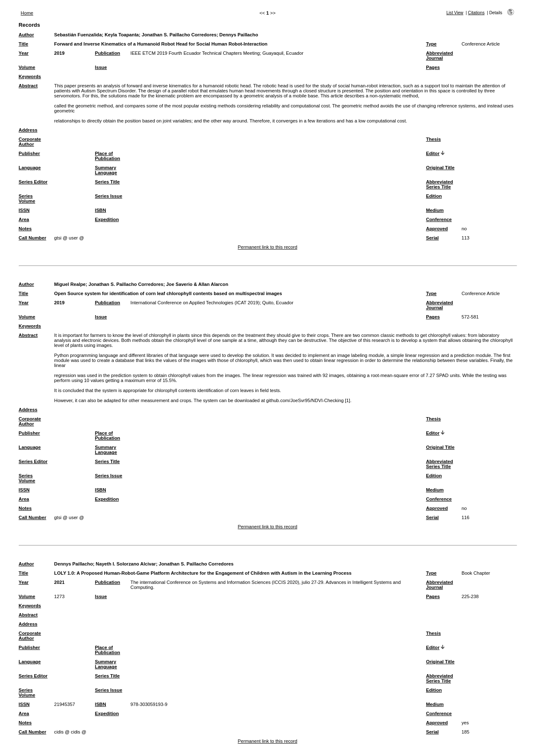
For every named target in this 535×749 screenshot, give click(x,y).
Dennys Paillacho (238, 34)
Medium (434, 210)
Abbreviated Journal (439, 56)
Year (24, 53)
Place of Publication (107, 156)
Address (28, 129)
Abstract (28, 85)
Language (30, 167)
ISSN (24, 210)
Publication (107, 53)
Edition (434, 196)
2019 (59, 53)
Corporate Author (30, 142)
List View (455, 12)
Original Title (440, 167)
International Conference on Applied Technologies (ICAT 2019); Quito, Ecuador (211, 302)
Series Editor (33, 181)
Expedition (107, 219)
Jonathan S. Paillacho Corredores (179, 34)
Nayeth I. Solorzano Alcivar (126, 563)
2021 (59, 582)
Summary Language (106, 170)
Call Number (32, 237)
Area (24, 219)
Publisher (29, 153)
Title (23, 43)
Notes (25, 228)
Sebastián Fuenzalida (78, 34)
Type (431, 43)
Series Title (107, 181)
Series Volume (27, 199)
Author (26, 34)
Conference (439, 219)
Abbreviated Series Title (439, 184)
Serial (432, 237)
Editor (432, 153)
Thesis (433, 139)
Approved (437, 228)
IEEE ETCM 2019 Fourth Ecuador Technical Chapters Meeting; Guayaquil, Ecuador (216, 53)
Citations (476, 12)
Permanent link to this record (267, 247)
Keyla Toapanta (121, 34)
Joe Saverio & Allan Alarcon (197, 284)
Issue (101, 67)
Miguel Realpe (70, 284)
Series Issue (108, 196)
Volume (27, 67)
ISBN (100, 210)
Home (27, 12)
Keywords (30, 76)
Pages (433, 67)
